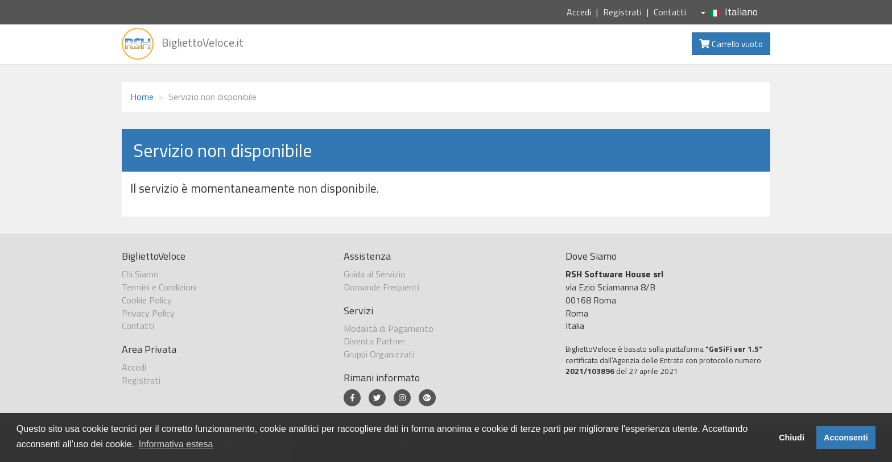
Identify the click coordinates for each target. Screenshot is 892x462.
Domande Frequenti (381, 287)
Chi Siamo (140, 274)
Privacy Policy (148, 313)
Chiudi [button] (791, 437)
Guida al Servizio (375, 274)
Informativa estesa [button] (176, 444)
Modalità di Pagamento (388, 328)
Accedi (579, 12)
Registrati (622, 12)
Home (142, 96)
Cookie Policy (147, 300)
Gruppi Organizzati (379, 354)
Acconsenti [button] (846, 437)
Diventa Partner (374, 341)
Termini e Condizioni (159, 287)
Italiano (729, 11)
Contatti (670, 12)
